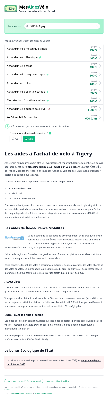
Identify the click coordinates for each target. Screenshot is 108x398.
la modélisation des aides (22, 393)
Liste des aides (62, 381)
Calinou (7, 389)
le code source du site (43, 393)
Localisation (15, 26)
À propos (50, 381)
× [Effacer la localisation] (97, 26)
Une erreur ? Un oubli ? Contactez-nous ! (24, 381)
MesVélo (33, 7)
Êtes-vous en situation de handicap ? (29, 133)
